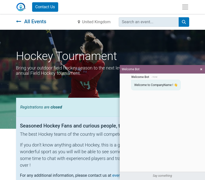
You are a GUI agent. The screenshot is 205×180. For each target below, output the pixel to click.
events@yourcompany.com (136, 175)
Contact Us (45, 6)
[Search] (184, 22)
